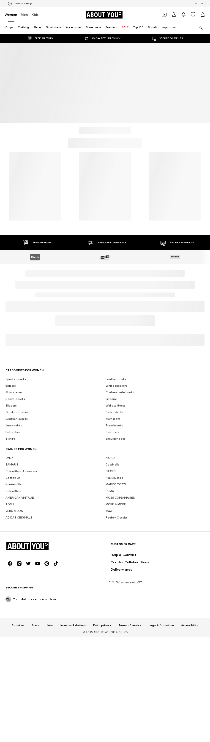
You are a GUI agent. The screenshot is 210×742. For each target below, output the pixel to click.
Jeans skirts (13, 425)
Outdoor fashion (17, 412)
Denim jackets (15, 399)
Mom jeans (113, 418)
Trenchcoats (114, 425)
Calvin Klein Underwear (21, 471)
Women (11, 14)
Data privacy (102, 625)
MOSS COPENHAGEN (120, 497)
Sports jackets (15, 379)
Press (35, 625)
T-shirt (10, 438)
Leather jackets (16, 418)
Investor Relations (73, 625)
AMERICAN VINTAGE (19, 497)
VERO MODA (14, 511)
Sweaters (112, 432)
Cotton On (13, 477)
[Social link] (10, 563)
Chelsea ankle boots (120, 392)
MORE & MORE (116, 504)
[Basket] (202, 14)
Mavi (109, 511)
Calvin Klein (13, 491)
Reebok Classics (117, 517)
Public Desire (114, 477)
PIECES (111, 471)
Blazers (10, 385)
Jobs (49, 625)
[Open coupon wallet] (164, 14)
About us (18, 625)
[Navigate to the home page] (104, 15)
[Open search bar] (199, 28)
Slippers (11, 405)
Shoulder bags (115, 438)
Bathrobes (12, 432)
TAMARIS (11, 464)
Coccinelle (113, 464)
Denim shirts (114, 412)
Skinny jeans (13, 392)
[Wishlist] (193, 14)
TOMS (9, 504)
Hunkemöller (14, 484)
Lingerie (111, 399)
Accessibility (189, 625)
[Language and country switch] (199, 3)
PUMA (110, 491)
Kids (35, 14)
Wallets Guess (115, 405)
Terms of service (129, 625)
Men (24, 14)
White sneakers (116, 385)
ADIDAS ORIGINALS (18, 517)
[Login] (174, 14)
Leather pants (116, 379)
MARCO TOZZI (116, 484)
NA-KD (110, 458)
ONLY (9, 458)
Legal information (161, 625)
